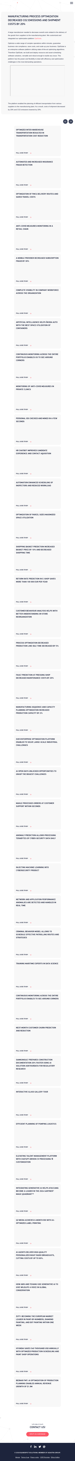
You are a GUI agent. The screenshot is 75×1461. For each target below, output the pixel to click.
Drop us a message (37, 1434)
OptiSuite (37, 38)
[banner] (11, 3)
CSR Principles (45, 1457)
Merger (17, 1457)
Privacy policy (34, 1457)
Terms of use (25, 1457)
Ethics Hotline (55, 1457)
